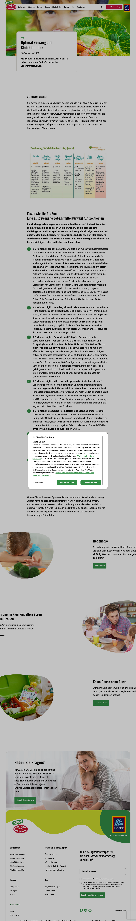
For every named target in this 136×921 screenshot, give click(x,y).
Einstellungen (38, 483)
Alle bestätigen (91, 483)
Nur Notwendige (67, 483)
